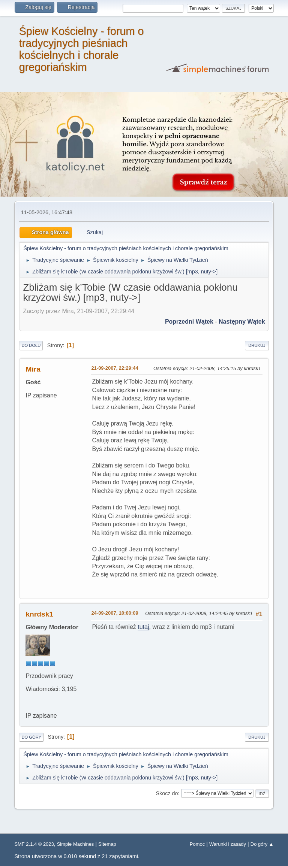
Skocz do (167, 793)
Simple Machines (75, 844)
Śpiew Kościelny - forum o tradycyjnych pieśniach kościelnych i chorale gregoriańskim (81, 49)
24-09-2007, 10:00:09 (114, 613)
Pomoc (197, 844)
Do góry (31, 737)
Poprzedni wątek (189, 321)
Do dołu (30, 345)
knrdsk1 (39, 614)
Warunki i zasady (227, 844)
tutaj (143, 627)
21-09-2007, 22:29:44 (114, 368)
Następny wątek (242, 321)
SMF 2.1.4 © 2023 (34, 844)
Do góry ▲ (262, 844)
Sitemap (107, 844)
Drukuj (256, 345)
